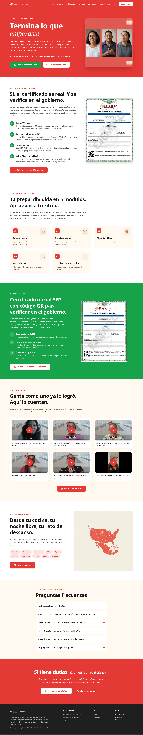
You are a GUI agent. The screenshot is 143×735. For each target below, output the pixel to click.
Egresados (81, 4)
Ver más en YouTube (71, 488)
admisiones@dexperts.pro (71, 717)
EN (114, 4)
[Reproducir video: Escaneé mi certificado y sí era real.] (30, 462)
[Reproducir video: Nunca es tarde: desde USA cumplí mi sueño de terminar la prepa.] (71, 430)
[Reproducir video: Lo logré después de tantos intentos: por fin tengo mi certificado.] (113, 430)
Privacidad (118, 717)
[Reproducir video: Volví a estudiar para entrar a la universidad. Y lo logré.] (113, 462)
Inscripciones (92, 4)
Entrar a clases (126, 4)
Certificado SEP (70, 4)
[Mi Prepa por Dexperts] (19, 4)
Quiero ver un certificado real (28, 170)
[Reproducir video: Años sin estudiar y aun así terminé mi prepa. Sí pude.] (71, 462)
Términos (118, 720)
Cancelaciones (105, 4)
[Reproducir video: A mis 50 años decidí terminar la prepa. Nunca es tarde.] (30, 430)
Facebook (97, 714)
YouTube (97, 717)
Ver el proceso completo (88, 691)
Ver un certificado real (56, 64)
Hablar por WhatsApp (56, 691)
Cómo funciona (57, 4)
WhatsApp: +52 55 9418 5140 (72, 714)
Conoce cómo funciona (25, 64)
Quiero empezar (22, 565)
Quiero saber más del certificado (30, 366)
